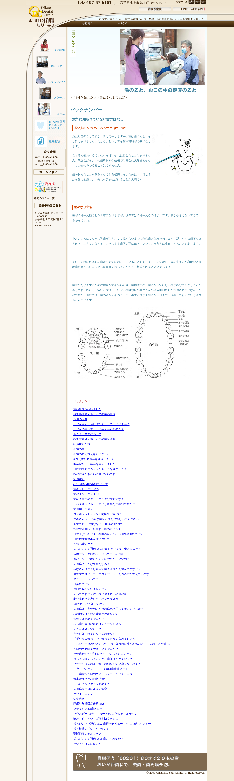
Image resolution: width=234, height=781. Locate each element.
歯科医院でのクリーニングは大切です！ (98, 499)
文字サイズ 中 (197, 2)
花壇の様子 (80, 449)
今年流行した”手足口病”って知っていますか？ (102, 653)
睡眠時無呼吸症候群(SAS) (89, 703)
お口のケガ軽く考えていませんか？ (95, 648)
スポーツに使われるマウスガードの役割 (98, 553)
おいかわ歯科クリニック (42, 17)
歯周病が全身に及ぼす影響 (90, 688)
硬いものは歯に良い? (86, 743)
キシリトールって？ (86, 579)
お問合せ (121, 24)
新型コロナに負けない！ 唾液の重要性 (97, 524)
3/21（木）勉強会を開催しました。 (95, 459)
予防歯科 (49, 45)
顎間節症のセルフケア (87, 733)
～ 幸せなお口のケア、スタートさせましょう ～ (105, 673)
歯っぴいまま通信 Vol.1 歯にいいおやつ (98, 738)
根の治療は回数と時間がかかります (95, 613)
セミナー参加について (87, 434)
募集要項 (49, 141)
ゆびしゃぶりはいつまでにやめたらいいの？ (101, 558)
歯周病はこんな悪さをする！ (91, 564)
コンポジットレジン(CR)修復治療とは (97, 514)
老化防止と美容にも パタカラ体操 (95, 598)
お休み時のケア (83, 543)
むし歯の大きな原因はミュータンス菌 (97, 623)
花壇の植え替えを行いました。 (93, 454)
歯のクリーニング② (86, 489)
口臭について (81, 584)
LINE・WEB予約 (189, 8)
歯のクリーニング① (86, 494)
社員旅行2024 (81, 444)
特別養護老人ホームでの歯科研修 (94, 439)
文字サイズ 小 (203, 2)
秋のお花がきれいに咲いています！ (95, 474)
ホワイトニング (83, 693)
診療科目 (88, 24)
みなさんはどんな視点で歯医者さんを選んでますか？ (107, 569)
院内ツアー (49, 61)
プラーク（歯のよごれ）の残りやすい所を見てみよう (107, 663)
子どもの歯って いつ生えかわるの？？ (98, 429)
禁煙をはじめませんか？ (88, 618)
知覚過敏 (79, 698)
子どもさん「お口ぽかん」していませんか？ (101, 424)
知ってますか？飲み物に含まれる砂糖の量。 (101, 594)
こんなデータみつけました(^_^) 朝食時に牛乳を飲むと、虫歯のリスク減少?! (122, 643)
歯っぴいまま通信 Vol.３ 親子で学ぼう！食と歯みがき (107, 548)
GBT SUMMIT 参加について (90, 484)
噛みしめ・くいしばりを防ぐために (95, 718)
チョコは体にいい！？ (87, 628)
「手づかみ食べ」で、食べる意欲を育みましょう (104, 638)
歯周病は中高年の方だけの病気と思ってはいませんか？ (108, 608)
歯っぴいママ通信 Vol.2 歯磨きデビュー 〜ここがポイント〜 (112, 723)
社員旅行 (79, 479)
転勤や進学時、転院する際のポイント (97, 529)
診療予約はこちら (49, 205)
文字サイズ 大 (191, 2)
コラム (49, 109)
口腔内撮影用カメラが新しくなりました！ (100, 469)
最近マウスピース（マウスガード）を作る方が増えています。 (112, 574)
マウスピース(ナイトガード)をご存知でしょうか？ (105, 713)
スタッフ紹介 (49, 77)
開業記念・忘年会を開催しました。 (95, 464)
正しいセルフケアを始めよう (91, 683)
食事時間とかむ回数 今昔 (89, 678)
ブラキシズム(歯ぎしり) (88, 708)
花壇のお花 (80, 419)
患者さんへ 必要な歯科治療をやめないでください (106, 519)
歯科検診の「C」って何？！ (91, 728)
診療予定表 (155, 8)
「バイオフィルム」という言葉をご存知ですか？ (104, 504)
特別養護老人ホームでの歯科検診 (94, 414)
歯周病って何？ (83, 509)
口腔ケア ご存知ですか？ (89, 603)
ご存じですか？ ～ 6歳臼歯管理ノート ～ (103, 668)
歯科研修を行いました (87, 409)
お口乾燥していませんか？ (90, 589)
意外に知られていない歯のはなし (94, 633)
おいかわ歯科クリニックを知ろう (49, 125)
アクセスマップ (49, 93)
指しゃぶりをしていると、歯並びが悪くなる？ (102, 658)
